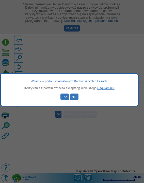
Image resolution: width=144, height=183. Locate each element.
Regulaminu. (105, 88)
